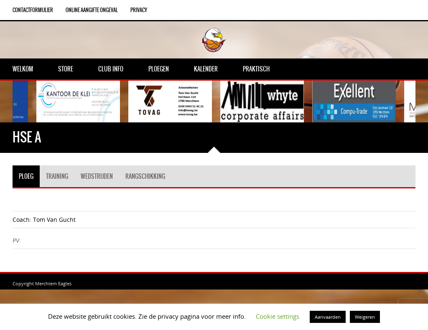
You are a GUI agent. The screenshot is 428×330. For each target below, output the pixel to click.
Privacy (138, 10)
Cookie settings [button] (277, 316)
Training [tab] (57, 176)
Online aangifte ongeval (92, 10)
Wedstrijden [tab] (97, 176)
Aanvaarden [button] (328, 317)
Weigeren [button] (365, 317)
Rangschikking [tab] (145, 176)
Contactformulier (33, 10)
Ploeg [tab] (26, 176)
